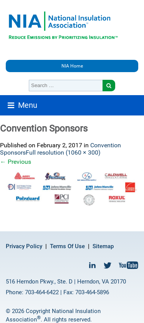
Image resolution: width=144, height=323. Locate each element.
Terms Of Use (67, 246)
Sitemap (103, 246)
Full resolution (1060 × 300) (63, 152)
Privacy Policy (24, 246)
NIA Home (72, 66)
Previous (15, 161)
